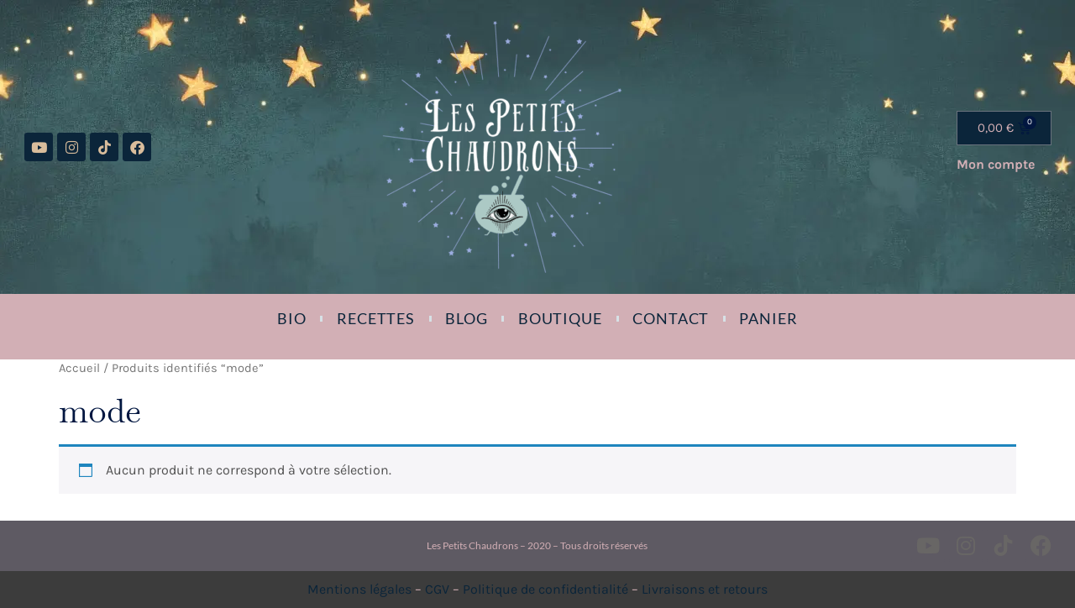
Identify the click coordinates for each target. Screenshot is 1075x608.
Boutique (560, 318)
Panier (768, 318)
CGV (437, 589)
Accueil (79, 368)
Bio (292, 318)
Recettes (376, 318)
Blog (466, 318)
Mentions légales (359, 589)
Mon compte (996, 164)
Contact (670, 318)
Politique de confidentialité (545, 589)
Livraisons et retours (705, 589)
